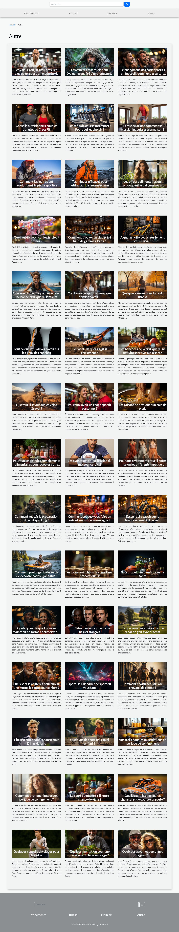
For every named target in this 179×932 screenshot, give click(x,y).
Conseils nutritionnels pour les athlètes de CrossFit (36, 127)
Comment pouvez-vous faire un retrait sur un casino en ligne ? (89, 518)
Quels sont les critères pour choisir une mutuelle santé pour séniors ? (36, 685)
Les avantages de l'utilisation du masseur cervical (89, 462)
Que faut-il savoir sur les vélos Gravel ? (36, 406)
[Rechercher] (86, 4)
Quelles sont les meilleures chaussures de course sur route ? (142, 797)
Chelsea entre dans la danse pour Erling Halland (36, 741)
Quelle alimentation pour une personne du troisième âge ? (90, 853)
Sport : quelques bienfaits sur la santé (142, 574)
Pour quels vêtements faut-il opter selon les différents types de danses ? (142, 464)
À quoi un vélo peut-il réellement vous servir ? (142, 239)
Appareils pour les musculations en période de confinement (142, 741)
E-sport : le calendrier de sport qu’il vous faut (89, 685)
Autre (151, 13)
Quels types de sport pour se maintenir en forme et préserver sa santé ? (36, 631)
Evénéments (31, 13)
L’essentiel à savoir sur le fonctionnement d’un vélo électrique (142, 520)
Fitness (73, 13)
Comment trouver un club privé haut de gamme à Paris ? (89, 239)
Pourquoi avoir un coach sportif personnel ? (89, 406)
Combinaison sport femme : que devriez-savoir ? (89, 295)
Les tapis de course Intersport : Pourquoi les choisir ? (89, 127)
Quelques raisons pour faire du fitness (142, 295)
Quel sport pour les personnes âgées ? (142, 853)
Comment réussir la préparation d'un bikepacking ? (36, 518)
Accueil (12, 24)
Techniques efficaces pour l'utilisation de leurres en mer (89, 183)
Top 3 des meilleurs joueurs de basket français (89, 630)
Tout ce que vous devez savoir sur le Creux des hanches (36, 351)
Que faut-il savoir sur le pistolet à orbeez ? (36, 239)
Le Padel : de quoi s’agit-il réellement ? (89, 351)
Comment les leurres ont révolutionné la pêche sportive (36, 183)
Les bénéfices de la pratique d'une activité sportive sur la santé (142, 351)
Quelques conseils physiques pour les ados (36, 853)
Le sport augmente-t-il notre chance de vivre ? (89, 797)
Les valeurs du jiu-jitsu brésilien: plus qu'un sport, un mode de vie (36, 71)
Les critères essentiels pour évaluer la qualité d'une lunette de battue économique (90, 73)
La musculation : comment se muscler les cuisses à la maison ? (142, 127)
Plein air (113, 13)
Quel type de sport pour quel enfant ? (89, 741)
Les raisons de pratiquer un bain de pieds (142, 406)
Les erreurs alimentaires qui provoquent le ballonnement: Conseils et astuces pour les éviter (142, 185)
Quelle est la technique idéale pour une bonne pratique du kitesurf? (36, 295)
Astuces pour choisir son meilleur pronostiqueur (89, 574)
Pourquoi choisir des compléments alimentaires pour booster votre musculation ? (36, 464)
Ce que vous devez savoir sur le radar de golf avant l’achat (142, 630)
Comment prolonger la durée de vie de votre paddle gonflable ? (36, 574)
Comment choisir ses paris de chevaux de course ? (143, 685)
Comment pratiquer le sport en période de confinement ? (36, 797)
